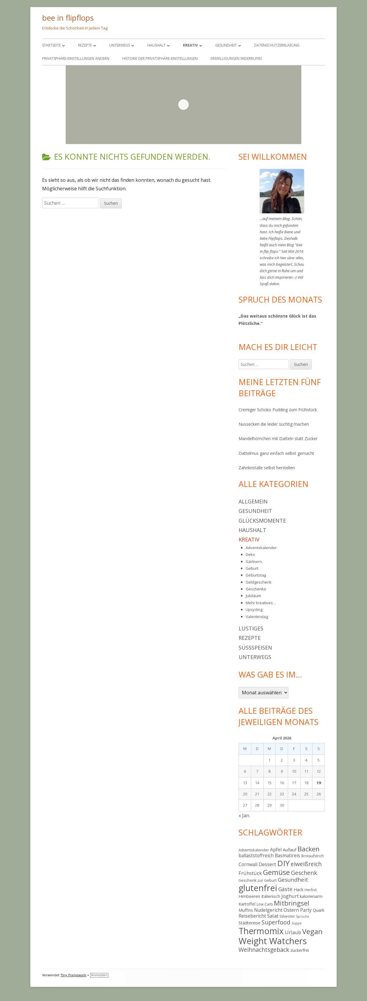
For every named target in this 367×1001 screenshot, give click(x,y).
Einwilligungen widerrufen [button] (236, 58)
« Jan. (244, 815)
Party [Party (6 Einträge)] (306, 910)
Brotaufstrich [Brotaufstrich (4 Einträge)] (312, 855)
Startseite (51, 45)
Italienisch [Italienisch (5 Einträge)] (270, 896)
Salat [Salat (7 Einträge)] (272, 915)
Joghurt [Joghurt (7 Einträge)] (290, 896)
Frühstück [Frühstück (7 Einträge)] (250, 873)
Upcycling (254, 609)
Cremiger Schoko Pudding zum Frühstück (278, 409)
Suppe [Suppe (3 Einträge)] (297, 923)
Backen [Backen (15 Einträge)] (308, 848)
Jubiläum (253, 595)
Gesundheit (226, 45)
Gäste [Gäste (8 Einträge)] (285, 889)
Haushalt (156, 45)
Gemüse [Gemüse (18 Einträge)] (276, 872)
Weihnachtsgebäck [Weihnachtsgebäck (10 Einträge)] (264, 950)
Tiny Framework (73, 975)
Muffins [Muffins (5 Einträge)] (246, 910)
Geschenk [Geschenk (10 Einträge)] (304, 873)
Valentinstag (257, 616)
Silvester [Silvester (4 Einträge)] (287, 916)
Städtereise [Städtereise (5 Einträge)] (249, 923)
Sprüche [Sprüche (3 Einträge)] (302, 916)
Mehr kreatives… (261, 602)
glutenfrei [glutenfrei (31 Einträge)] (258, 887)
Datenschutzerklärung (277, 45)
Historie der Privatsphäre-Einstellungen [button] (160, 58)
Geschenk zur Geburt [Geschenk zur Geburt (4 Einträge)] (258, 880)
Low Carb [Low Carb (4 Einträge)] (265, 904)
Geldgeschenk (259, 582)
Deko (250, 554)
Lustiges (251, 628)
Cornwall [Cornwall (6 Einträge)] (248, 864)
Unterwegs (119, 45)
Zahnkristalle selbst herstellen (267, 467)
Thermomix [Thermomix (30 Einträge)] (261, 930)
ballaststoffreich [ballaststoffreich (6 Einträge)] (256, 855)
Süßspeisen (255, 647)
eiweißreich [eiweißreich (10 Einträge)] (306, 864)
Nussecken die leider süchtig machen (274, 424)
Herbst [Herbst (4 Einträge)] (311, 889)
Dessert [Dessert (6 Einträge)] (267, 864)
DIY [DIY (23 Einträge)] (283, 863)
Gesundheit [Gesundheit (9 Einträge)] (293, 879)
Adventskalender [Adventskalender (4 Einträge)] (254, 850)
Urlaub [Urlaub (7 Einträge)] (293, 932)
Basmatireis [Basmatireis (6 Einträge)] (287, 855)
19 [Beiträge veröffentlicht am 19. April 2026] (319, 782)
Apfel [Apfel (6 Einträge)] (276, 849)
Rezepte (85, 45)
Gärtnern (254, 561)
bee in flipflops (68, 17)
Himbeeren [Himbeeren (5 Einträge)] (249, 896)
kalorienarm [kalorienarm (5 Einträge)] (311, 896)
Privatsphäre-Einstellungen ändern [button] (75, 58)
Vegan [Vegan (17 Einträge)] (312, 931)
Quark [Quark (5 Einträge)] (318, 910)
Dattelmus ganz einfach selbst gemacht (276, 453)
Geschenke (256, 589)
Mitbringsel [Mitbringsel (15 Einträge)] (291, 903)
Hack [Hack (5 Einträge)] (298, 889)
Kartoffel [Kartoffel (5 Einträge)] (247, 904)
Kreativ (190, 45)
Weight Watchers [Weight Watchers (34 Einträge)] (273, 941)
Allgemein (253, 501)
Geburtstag (256, 575)
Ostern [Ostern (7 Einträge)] (291, 909)
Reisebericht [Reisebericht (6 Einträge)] (252, 916)
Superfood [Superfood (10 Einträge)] (276, 922)
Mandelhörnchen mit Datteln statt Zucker (278, 438)
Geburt (252, 568)
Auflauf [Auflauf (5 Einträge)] (289, 850)
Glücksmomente (262, 520)
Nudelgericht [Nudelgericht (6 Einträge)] (268, 910)
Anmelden (99, 975)
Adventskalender (261, 547)
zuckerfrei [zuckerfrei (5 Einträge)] (299, 950)
